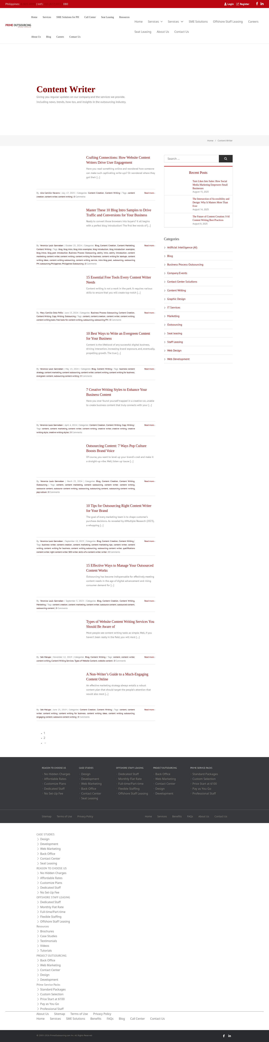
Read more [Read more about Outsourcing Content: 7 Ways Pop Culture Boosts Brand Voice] (149, 481)
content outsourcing (71, 372)
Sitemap (47, 816)
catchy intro (102, 252)
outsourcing (118, 260)
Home (34, 17)
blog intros (42, 252)
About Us (36, 36)
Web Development (178, 359)
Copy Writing (58, 316)
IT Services (173, 307)
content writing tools (46, 319)
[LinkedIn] (262, 4)
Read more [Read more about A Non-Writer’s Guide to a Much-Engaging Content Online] (149, 709)
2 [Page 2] (44, 738)
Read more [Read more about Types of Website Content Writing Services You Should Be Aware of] (149, 657)
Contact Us (75, 36)
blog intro (67, 249)
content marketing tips (102, 544)
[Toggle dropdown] (162, 21)
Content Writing (112, 192)
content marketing (53, 372)
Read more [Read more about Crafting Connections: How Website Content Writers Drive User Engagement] (149, 192)
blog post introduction (58, 252)
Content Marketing (126, 245)
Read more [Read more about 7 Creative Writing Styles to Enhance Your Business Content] (149, 425)
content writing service (86, 260)
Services (47, 17)
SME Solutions (198, 22)
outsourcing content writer (110, 548)
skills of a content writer (90, 552)
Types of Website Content (86, 660)
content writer (51, 196)
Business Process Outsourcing (82, 252)
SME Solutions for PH (68, 17)
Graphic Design (176, 299)
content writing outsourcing (62, 260)
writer (104, 552)
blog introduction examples (121, 249)
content (86, 316)
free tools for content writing (69, 319)
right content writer (59, 552)
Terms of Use (64, 816)
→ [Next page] (45, 743)
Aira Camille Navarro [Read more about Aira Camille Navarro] (50, 192)
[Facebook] (257, 4)
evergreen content (45, 376)
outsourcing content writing (66, 376)
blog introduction (100, 249)
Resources (124, 17)
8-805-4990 (28, 4)
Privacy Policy (85, 816)
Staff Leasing (175, 342)
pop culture (42, 492)
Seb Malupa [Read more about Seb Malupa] (45, 657)
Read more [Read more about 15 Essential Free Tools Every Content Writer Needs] (149, 312)
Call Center (90, 17)
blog (60, 249)
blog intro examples (82, 249)
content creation (98, 316)
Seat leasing (174, 333)
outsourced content (126, 604)
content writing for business (88, 256)
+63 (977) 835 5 (53, 4)
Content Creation (96, 192)
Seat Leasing (107, 17)
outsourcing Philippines (50, 263)
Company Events (177, 273)
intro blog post (105, 260)
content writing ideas (97, 713)
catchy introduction (118, 252)
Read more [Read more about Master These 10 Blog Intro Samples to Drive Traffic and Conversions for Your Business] (149, 245)
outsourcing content (99, 488)
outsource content (45, 488)
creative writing (119, 428)
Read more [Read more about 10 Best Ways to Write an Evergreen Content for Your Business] (149, 368)
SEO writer (73, 552)
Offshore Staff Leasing (228, 22)
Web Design (174, 350)
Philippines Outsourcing (72, 263)
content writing (65, 196)
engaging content (44, 717)
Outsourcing (70, 316)
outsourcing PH (101, 319)
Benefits (177, 816)
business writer (49, 544)
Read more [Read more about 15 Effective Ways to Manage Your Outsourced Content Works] (149, 600)
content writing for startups (114, 256)
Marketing (41, 604)
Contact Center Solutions (182, 281)
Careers (60, 36)
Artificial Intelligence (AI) (182, 247)
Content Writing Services (62, 660)
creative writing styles (59, 432)
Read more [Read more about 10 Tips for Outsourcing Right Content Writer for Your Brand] (149, 541)
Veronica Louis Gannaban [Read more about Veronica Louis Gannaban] (51, 245)
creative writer (104, 428)
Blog (48, 36)
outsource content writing (65, 488)
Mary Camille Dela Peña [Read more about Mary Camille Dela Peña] (51, 312)
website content (105, 660)
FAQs (190, 816)
